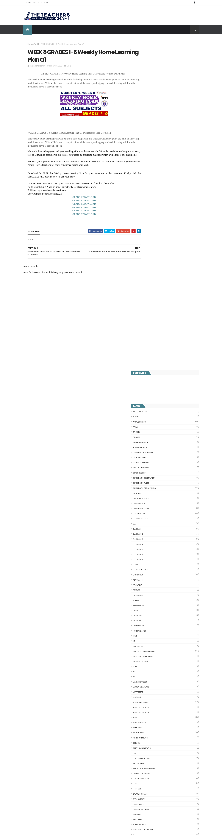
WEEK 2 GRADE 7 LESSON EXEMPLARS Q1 (177, 635)
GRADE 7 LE (151, 288)
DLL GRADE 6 (152, 222)
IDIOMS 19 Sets (150, 758)
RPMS (149, 451)
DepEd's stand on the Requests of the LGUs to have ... (171, 717)
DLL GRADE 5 (152, 217)
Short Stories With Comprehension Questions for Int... (171, 725)
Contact (46, 2)
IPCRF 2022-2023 (154, 329)
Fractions (147, 703)
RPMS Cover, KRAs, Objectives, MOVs (161, 781)
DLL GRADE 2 (152, 201)
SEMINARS (151, 482)
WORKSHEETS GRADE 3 (156, 568)
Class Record (153, 140)
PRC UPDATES (152, 431)
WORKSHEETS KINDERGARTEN (158, 589)
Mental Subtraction (153, 707)
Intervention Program (157, 324)
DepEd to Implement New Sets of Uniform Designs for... (169, 736)
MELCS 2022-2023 (154, 375)
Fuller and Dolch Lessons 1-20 (158, 714)
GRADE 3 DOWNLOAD (80, 208)
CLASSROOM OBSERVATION (158, 145)
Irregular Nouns (150, 710)
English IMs (152, 242)
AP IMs (149, 94)
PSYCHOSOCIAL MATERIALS (158, 436)
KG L (148, 344)
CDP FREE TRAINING (154, 135)
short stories (153, 492)
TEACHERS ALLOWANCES (157, 522)
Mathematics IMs (154, 370)
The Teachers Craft (155, 655)
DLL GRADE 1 (151, 196)
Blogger (171, 793)
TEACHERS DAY (153, 528)
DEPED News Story (155, 176)
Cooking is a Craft (155, 166)
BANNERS (150, 99)
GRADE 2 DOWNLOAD (80, 205)
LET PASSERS (152, 359)
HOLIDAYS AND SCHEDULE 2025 (111, 769)
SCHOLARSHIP (152, 471)
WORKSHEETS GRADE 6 (156, 584)
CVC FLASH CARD (151, 696)
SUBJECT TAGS (153, 512)
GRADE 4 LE (151, 283)
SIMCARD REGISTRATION (156, 497)
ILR (148, 308)
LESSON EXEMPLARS (155, 354)
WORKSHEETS (152, 553)
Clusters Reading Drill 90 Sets (158, 744)
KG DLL (149, 339)
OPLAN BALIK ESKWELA (155, 415)
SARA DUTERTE (152, 466)
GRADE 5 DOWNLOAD (80, 215)
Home (28, 2)
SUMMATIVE (151, 517)
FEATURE (150, 257)
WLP (148, 548)
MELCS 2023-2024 (154, 380)
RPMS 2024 (151, 456)
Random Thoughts (155, 441)
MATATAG (151, 364)
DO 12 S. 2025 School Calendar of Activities (113, 787)
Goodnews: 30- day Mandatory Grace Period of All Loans (169, 730)
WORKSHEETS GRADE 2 (156, 563)
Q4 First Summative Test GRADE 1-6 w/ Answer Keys (47, 680)
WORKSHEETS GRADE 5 (156, 579)
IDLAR (149, 303)
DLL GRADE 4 (152, 212)
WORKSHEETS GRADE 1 (156, 558)
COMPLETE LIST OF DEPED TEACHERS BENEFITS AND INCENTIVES (176, 613)
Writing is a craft (155, 594)
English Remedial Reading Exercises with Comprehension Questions (163, 770)
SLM (148, 502)
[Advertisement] (81, 349)
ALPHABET (150, 84)
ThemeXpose (40, 834)
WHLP (36, 44)
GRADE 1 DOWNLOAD (80, 201)
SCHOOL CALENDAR (155, 477)
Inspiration (152, 313)
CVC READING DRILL (152, 748)
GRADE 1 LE (151, 278)
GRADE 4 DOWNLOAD (80, 212)
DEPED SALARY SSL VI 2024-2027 (174, 623)
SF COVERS (151, 487)
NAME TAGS (151, 395)
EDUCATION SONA (154, 237)
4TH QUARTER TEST (154, 79)
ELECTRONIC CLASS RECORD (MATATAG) (116, 814)
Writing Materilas (155, 599)
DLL (148, 191)
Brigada (150, 105)
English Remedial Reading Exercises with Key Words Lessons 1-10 (169, 764)
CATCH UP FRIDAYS (154, 125)
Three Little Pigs (151, 778)
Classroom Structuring (158, 156)
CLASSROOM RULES (155, 150)
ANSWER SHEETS (153, 89)
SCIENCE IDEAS (150, 755)
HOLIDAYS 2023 (153, 298)
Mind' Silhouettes (154, 390)
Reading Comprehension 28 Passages (162, 721)
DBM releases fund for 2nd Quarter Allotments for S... (170, 774)
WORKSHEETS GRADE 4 (156, 573)
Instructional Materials (158, 319)
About (36, 2)
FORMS (150, 268)
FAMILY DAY (151, 252)
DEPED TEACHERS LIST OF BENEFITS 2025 (116, 801)
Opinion (150, 410)
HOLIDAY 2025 (152, 293)
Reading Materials (155, 446)
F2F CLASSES (152, 247)
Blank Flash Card (151, 700)
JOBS (149, 334)
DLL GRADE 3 (152, 207)
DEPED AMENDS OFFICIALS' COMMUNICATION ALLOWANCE (112, 755)
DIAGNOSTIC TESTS (154, 186)
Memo (149, 385)
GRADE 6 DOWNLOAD (80, 218)
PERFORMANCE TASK (155, 426)
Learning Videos (154, 349)
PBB (148, 421)
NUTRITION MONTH (154, 405)
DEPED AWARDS (153, 171)
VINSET (149, 533)
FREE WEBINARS (153, 273)
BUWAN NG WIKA (153, 115)
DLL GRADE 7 (151, 227)
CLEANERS (151, 161)
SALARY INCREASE (154, 461)
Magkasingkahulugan (154, 740)
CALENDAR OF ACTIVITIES (157, 120)
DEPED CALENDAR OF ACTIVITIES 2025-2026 (115, 737)
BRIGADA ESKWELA (154, 110)
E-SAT (149, 232)
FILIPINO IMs (152, 262)
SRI (148, 507)
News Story (152, 400)
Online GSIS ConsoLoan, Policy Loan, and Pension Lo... (170, 751)
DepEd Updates (153, 181)
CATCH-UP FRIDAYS (155, 130)
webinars (151, 538)
